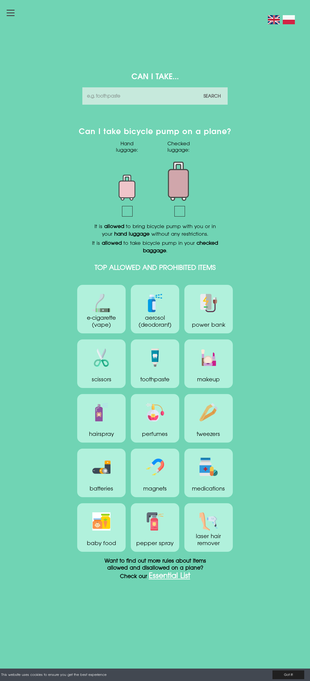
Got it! (288, 674)
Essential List (169, 576)
